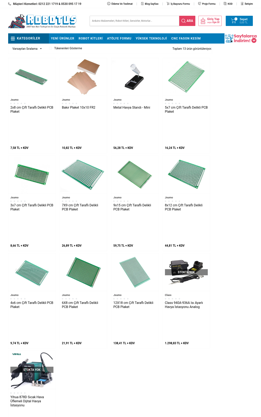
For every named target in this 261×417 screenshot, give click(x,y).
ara (190, 21)
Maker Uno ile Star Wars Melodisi (25, 352)
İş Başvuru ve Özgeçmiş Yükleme (107, 358)
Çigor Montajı (59, 355)
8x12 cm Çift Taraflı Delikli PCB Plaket (184, 177)
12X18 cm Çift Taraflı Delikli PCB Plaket (133, 243)
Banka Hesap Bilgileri (105, 373)
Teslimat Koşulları (144, 349)
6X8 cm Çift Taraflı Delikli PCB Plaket (80, 243)
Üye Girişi (138, 367)
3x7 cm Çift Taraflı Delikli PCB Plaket (31, 177)
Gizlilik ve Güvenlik (144, 379)
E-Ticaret (119, 411)
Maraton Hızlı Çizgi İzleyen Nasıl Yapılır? (26, 364)
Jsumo (14, 99)
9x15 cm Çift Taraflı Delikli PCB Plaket (132, 177)
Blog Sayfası (151, 3)
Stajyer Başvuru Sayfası (106, 343)
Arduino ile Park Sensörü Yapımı (25, 376)
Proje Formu (209, 3)
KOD (230, 3)
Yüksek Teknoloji (151, 38)
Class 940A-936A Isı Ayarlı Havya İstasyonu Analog (184, 243)
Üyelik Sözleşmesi (144, 361)
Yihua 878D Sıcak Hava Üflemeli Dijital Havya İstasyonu (27, 309)
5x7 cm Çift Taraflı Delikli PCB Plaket (186, 110)
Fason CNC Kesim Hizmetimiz (103, 382)
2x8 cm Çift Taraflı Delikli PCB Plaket (31, 110)
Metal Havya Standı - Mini (131, 107)
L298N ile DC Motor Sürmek (27, 343)
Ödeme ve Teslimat (122, 3)
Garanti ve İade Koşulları (148, 373)
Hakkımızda (99, 349)
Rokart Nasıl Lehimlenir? (66, 361)
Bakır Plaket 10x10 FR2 (78, 107)
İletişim (249, 3)
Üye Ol (215, 22)
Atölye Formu (119, 38)
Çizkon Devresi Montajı (65, 367)
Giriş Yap (213, 19)
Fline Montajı (59, 343)
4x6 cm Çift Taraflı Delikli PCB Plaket (31, 243)
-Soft (110, 411)
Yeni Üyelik (139, 355)
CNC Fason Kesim (186, 38)
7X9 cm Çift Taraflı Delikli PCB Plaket (80, 177)
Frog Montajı (59, 349)
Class (168, 233)
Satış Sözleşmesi (102, 367)
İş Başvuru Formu (180, 3)
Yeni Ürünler (62, 38)
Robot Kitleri (91, 38)
